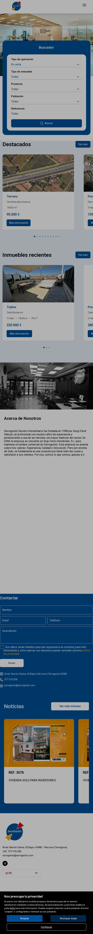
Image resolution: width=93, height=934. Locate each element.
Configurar (46, 927)
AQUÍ (12, 908)
